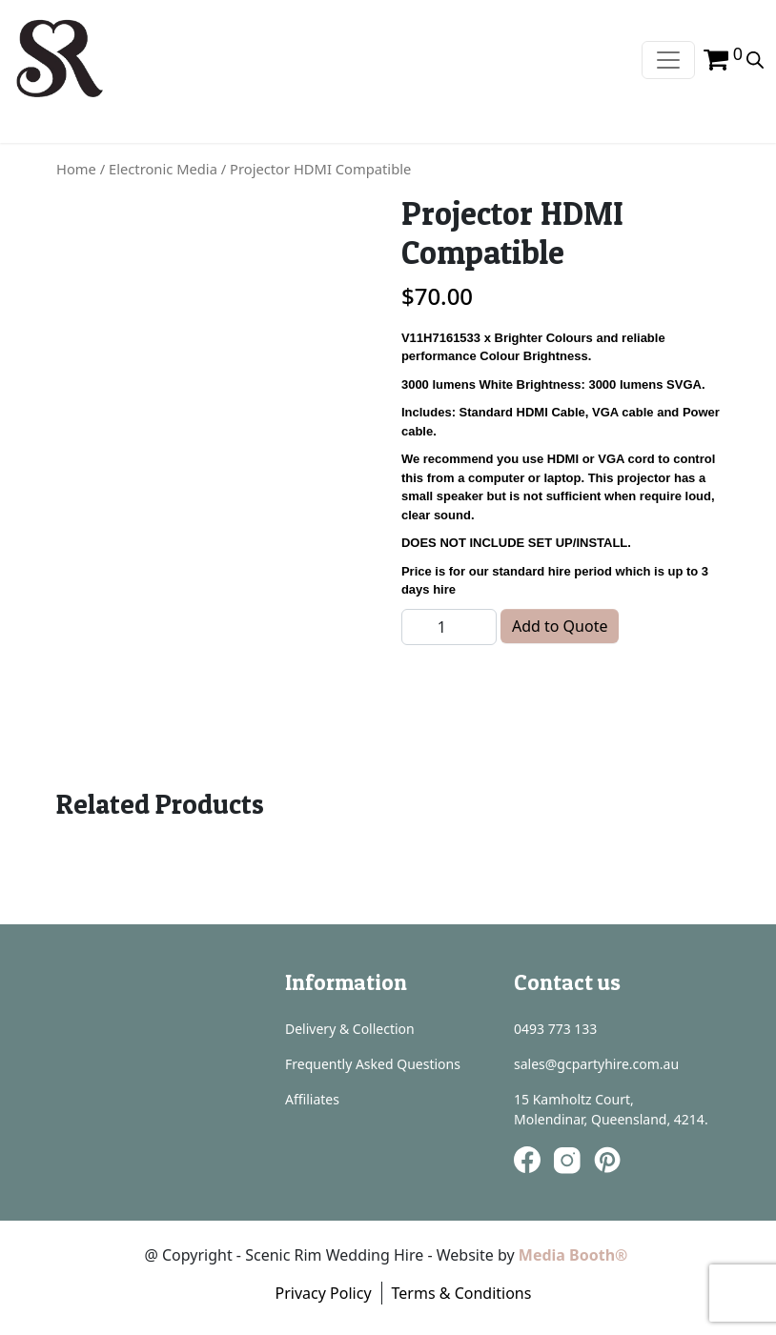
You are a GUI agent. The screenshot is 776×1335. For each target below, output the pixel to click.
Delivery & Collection (350, 1029)
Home (76, 168)
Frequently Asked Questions (372, 1064)
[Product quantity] (449, 627)
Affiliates (312, 1099)
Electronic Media (163, 168)
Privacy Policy (324, 1293)
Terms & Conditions (462, 1293)
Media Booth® (575, 1254)
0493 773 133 (555, 1029)
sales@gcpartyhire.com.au (596, 1064)
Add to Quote (560, 626)
